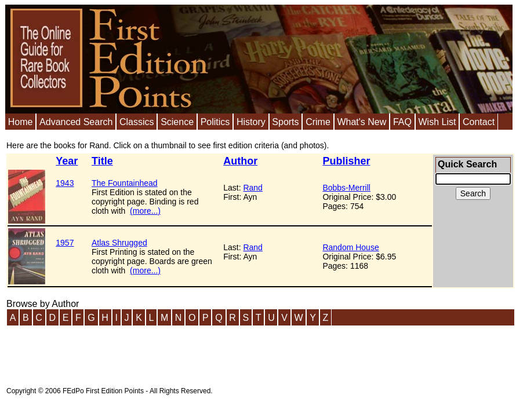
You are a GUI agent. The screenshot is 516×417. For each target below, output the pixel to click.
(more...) (145, 210)
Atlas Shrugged (119, 242)
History (251, 122)
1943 (65, 183)
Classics (136, 122)
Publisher (346, 161)
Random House (350, 247)
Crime (318, 122)
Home (20, 122)
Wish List (437, 122)
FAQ (402, 122)
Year (67, 161)
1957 (65, 242)
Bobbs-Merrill (346, 187)
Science (177, 122)
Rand (252, 187)
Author (240, 161)
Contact (479, 122)
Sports (285, 122)
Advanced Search (75, 122)
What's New (361, 122)
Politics (215, 122)
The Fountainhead (125, 183)
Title (102, 161)
